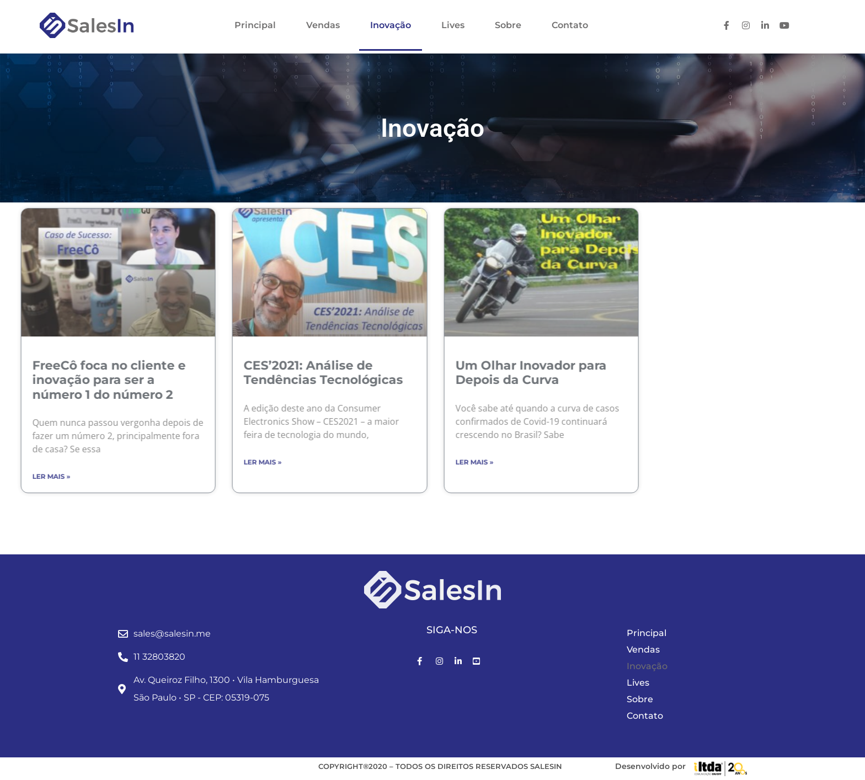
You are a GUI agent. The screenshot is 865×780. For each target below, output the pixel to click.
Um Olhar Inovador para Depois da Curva (451, 372)
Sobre (508, 25)
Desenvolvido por (650, 766)
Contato (570, 25)
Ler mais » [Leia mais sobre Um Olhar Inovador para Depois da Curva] (395, 462)
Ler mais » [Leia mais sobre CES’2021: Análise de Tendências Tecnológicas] (184, 462)
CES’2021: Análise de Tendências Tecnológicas (244, 372)
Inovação (390, 25)
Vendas (323, 25)
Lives (452, 25)
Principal (255, 25)
